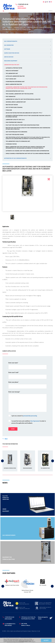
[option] (27, 185)
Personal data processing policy (25, 640)
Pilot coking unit (11, 78)
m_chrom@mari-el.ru (10, 623)
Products (9, 27)
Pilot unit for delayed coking (15, 134)
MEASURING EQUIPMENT (27, 61)
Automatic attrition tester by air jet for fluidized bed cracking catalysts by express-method (28, 116)
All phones (20, 6)
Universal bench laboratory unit (16, 102)
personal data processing (30, 416)
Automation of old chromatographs (27, 158)
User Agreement (35, 421)
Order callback (22, 8)
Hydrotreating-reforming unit (15, 81)
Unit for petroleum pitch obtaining (16, 131)
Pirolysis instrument (12, 70)
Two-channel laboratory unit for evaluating (19, 93)
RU (47, 1)
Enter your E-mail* (13, 372)
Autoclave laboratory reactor (15, 76)
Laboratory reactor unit (19, 27)
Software (27, 49)
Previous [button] (2, 460)
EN (51, 1)
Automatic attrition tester (14, 68)
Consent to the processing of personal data (15, 641)
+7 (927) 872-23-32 (23, 4)
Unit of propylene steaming (14, 107)
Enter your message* (14, 392)
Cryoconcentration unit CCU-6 (15, 91)
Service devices (27, 57)
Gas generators (27, 45)
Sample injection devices (27, 53)
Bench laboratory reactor (14, 84)
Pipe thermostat (10, 96)
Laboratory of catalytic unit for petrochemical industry (23, 99)
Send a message (8, 625)
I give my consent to (24, 416)
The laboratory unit (12, 73)
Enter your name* (13, 362)
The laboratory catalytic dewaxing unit (18, 141)
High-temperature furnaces (14, 122)
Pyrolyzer (9, 110)
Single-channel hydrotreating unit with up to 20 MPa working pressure (27, 153)
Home (3, 27)
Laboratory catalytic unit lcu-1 (15, 119)
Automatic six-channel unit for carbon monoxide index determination (27, 150)
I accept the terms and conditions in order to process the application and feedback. (29, 422)
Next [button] (52, 460)
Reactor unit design (12, 104)
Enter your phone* (13, 382)
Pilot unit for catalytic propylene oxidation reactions (22, 125)
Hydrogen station (11, 144)
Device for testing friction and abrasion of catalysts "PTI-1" (24, 112)
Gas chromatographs (27, 41)
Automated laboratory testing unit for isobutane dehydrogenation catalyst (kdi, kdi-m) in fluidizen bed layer (26, 87)
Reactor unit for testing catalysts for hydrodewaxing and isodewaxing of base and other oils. (28, 128)
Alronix (39, 618)
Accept (46, 640)
